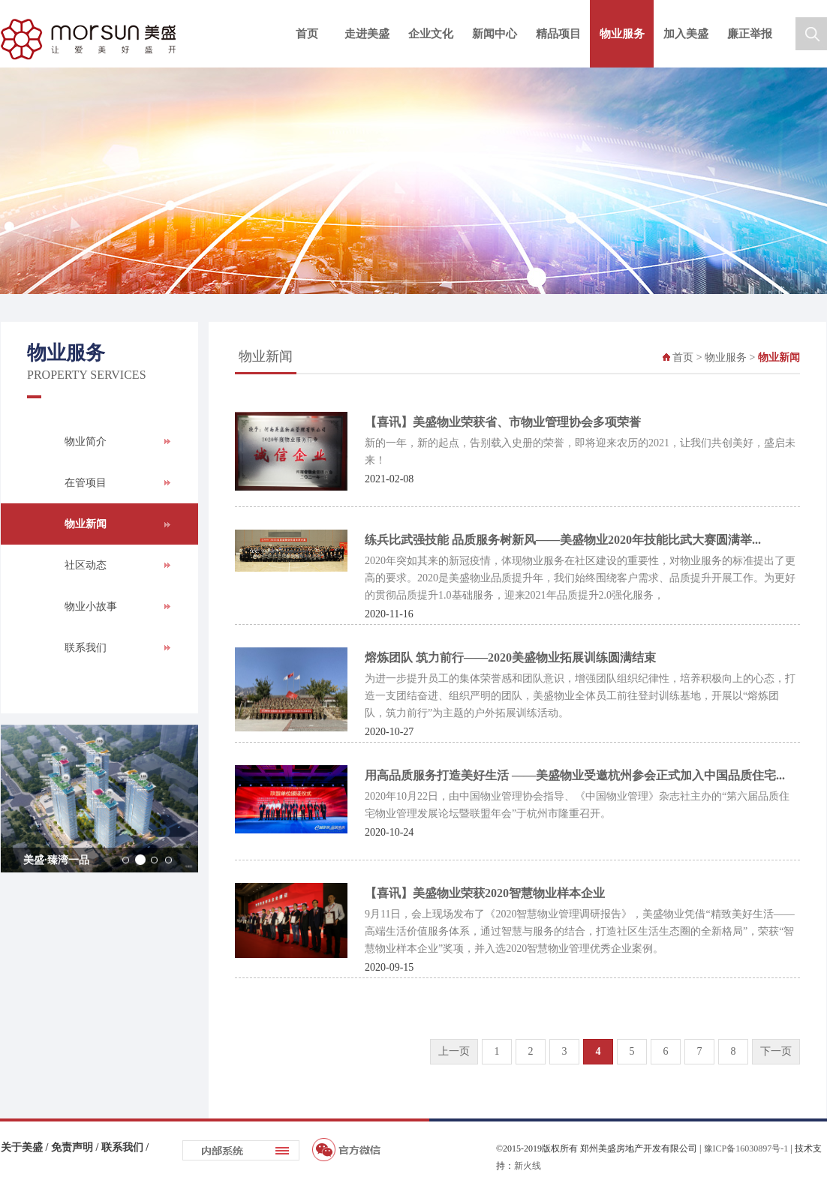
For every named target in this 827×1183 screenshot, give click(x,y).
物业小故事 (91, 606)
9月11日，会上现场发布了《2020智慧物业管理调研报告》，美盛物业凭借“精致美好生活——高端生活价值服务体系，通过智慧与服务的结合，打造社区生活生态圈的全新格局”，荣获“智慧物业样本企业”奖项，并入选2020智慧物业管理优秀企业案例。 (580, 931)
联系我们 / (125, 1147)
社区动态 (86, 565)
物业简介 (86, 441)
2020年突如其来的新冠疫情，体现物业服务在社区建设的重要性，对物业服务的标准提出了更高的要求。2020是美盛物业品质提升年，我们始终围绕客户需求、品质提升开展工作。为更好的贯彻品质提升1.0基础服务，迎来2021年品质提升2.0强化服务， (580, 578)
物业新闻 (86, 524)
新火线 (527, 1165)
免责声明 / (76, 1147)
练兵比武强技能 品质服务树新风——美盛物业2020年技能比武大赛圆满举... (563, 539)
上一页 (454, 1051)
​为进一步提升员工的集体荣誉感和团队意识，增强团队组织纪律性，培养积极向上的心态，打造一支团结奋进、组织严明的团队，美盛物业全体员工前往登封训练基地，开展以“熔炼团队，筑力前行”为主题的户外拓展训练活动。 (580, 696)
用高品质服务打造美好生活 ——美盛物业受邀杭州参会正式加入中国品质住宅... (575, 775)
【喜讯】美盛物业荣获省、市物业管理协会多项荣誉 (503, 422)
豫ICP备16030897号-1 (746, 1148)
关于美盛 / (26, 1147)
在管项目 (86, 482)
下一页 (776, 1051)
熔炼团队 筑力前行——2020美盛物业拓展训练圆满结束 (510, 657)
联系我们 (86, 647)
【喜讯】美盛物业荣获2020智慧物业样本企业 (485, 893)
